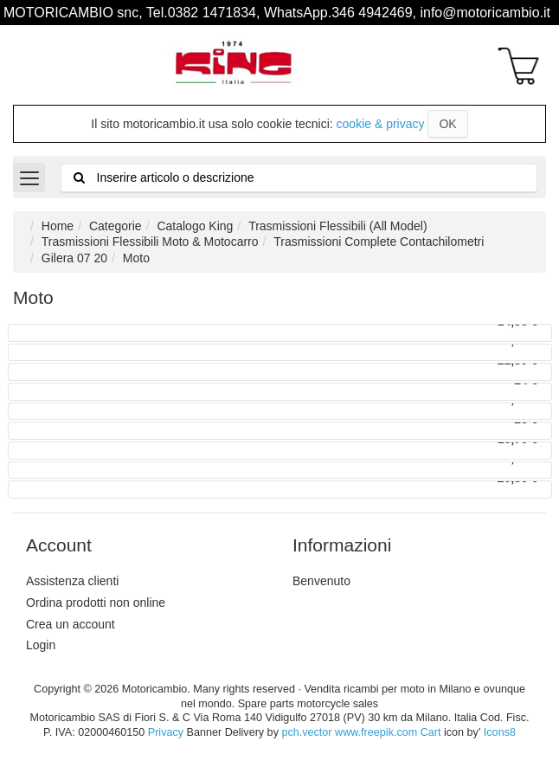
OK (447, 124)
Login (40, 645)
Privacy (165, 732)
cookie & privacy (381, 124)
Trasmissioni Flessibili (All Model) (337, 226)
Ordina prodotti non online (95, 602)
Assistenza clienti (72, 581)
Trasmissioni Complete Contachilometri (378, 241)
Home (58, 226)
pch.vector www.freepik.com (349, 732)
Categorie (115, 226)
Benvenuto (321, 581)
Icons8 (500, 732)
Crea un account (70, 624)
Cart (431, 732)
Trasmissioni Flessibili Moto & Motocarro (150, 241)
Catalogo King (195, 226)
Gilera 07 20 (74, 258)
